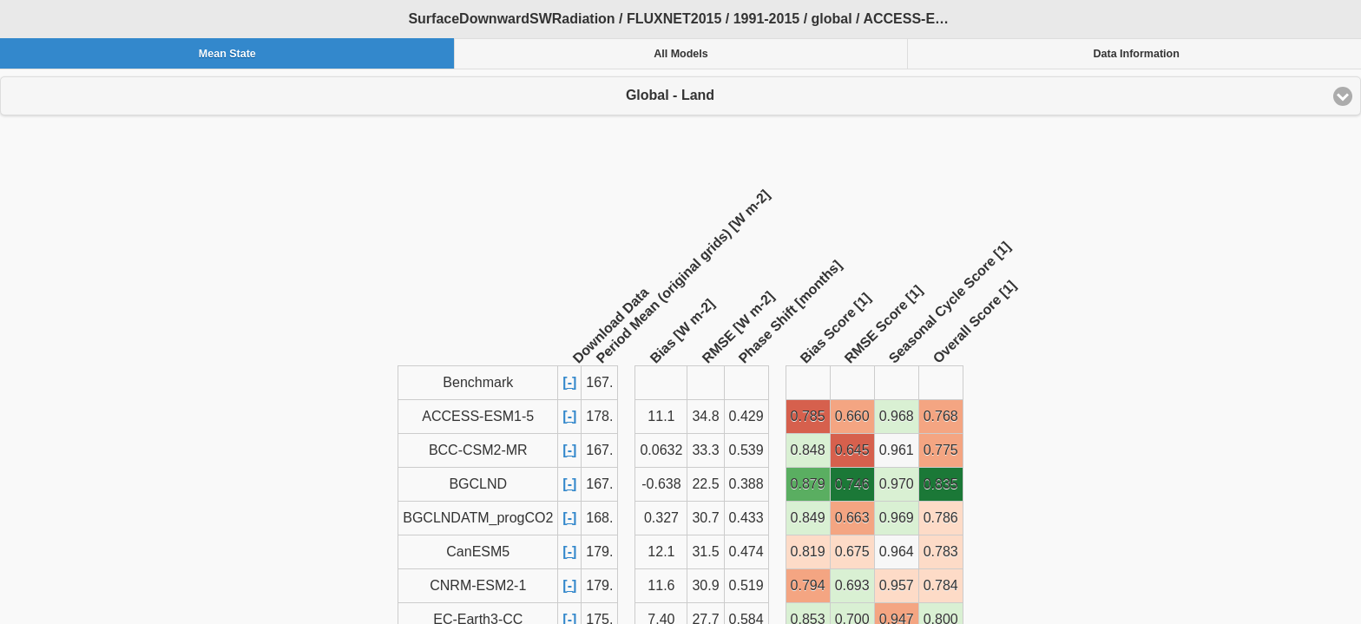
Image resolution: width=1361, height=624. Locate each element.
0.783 (941, 551)
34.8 (705, 416)
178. (599, 416)
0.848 (808, 450)
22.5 (705, 483)
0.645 (852, 450)
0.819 (808, 551)
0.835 (941, 483)
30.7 (705, 517)
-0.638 (660, 483)
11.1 (661, 416)
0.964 (896, 551)
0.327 (661, 517)
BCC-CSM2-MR (478, 450)
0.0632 (661, 450)
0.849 (808, 517)
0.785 (808, 416)
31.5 (705, 551)
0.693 (852, 585)
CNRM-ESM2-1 (478, 585)
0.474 (746, 551)
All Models (681, 54)
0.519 (746, 585)
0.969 (896, 517)
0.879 (808, 483)
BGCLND (478, 483)
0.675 (852, 551)
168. (599, 517)
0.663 (852, 517)
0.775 (941, 450)
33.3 (705, 450)
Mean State (227, 54)
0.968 (896, 416)
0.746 (852, 483)
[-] (569, 382)
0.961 (896, 450)
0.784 (941, 585)
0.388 (746, 483)
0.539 (746, 450)
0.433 (746, 517)
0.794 (808, 585)
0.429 (746, 416)
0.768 (941, 416)
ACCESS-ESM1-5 (478, 416)
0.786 (941, 517)
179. (599, 551)
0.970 (896, 483)
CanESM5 (478, 551)
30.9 (705, 585)
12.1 (661, 551)
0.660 (852, 416)
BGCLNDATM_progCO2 (478, 517)
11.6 (661, 585)
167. (599, 450)
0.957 (896, 585)
